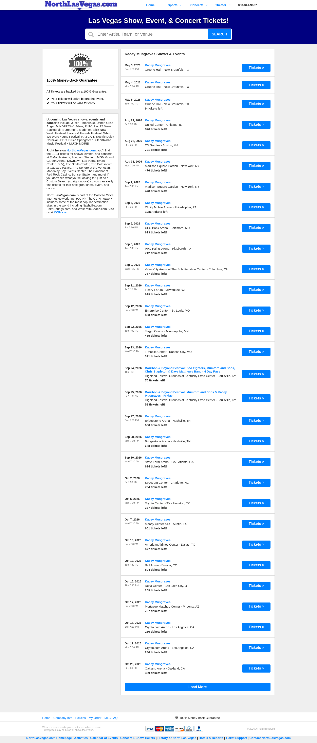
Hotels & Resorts (211, 738)
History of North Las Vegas (176, 738)
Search (219, 34)
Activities (81, 738)
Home (150, 5)
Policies (80, 718)
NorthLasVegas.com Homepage (49, 738)
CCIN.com (61, 212)
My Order (95, 718)
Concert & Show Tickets (137, 738)
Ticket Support (237, 738)
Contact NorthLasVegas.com (270, 738)
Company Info (62, 718)
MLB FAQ (111, 718)
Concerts (198, 5)
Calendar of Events (104, 738)
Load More (197, 687)
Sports (175, 5)
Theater (223, 5)
